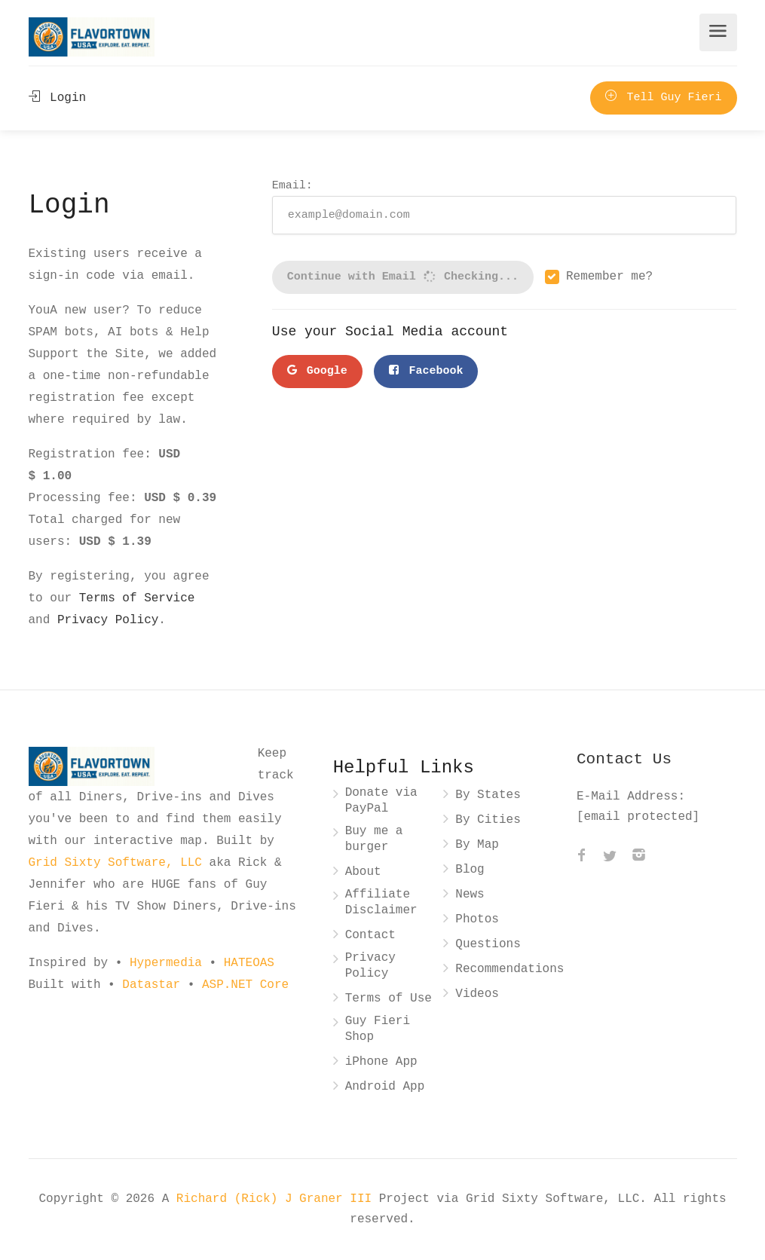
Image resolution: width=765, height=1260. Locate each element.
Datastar (151, 985)
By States (487, 795)
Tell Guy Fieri (663, 98)
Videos (477, 994)
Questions (487, 945)
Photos (477, 920)
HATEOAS (249, 963)
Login (58, 98)
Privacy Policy (107, 620)
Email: (504, 206)
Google (317, 371)
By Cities (487, 820)
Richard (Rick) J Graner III (277, 1199)
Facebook (426, 371)
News (469, 895)
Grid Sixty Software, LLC (115, 863)
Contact (370, 935)
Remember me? (609, 277)
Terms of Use (388, 999)
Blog (469, 870)
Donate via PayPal (381, 801)
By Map (477, 845)
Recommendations (509, 969)
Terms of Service (137, 598)
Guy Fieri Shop (377, 1029)
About (363, 872)
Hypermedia (166, 963)
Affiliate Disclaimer (381, 903)
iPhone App (381, 1062)
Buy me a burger (374, 839)
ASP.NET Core (245, 985)
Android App (385, 1087)
